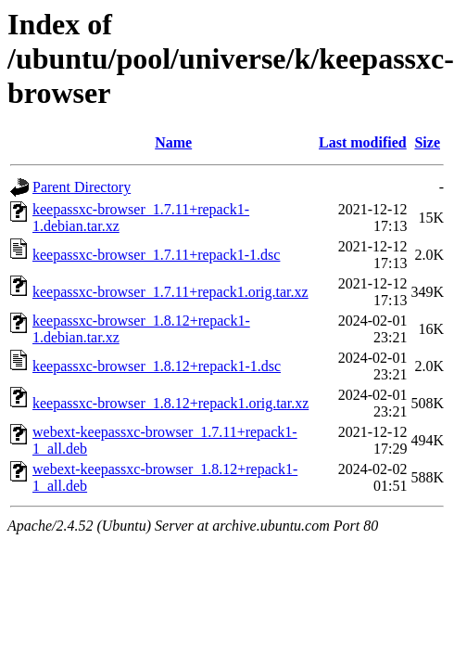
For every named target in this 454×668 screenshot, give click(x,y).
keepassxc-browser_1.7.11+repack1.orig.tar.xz (170, 292)
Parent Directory (81, 187)
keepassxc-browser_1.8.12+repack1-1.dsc (156, 366)
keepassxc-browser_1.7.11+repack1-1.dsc (156, 255)
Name (173, 142)
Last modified (363, 142)
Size (427, 142)
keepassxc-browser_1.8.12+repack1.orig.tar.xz (170, 403)
